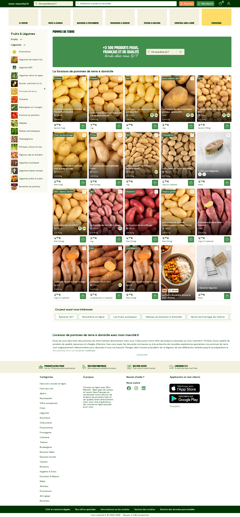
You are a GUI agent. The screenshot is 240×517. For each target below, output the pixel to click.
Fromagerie (45, 432)
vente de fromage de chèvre (208, 316)
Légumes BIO (21, 67)
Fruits (14, 39)
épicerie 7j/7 (66, 316)
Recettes (186, 3)
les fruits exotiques (125, 316)
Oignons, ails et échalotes (28, 155)
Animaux (44, 486)
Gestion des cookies (144, 509)
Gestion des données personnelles (177, 509)
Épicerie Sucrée (48, 457)
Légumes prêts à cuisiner (28, 178)
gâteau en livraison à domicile (164, 316)
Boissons (44, 466)
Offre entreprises (49, 403)
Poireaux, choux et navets (28, 147)
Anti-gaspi (45, 496)
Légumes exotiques (25, 163)
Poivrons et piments (25, 115)
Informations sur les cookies (115, 509)
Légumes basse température (28, 171)
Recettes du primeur (25, 186)
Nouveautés (46, 398)
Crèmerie (44, 437)
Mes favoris (205, 3)
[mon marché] (19, 4)
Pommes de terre (24, 91)
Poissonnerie (46, 427)
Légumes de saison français (28, 59)
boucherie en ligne (93, 316)
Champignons (22, 139)
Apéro (43, 393)
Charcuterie (46, 422)
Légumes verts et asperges (28, 75)
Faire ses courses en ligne (53, 383)
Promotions (21, 52)
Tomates (19, 99)
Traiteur (44, 442)
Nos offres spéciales (85, 509)
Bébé (42, 481)
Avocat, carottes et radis (27, 83)
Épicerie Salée (47, 452)
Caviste (43, 461)
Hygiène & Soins (48, 471)
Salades (19, 123)
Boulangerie (46, 447)
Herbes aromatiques (25, 131)
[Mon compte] (228, 3)
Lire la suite (142, 355)
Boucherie (45, 417)
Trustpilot (174, 406)
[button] (70, 102)
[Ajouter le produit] (83, 126)
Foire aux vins (46, 388)
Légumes (16, 44)
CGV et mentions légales (57, 509)
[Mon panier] (220, 3)
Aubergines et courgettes (28, 107)
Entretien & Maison (49, 476)
